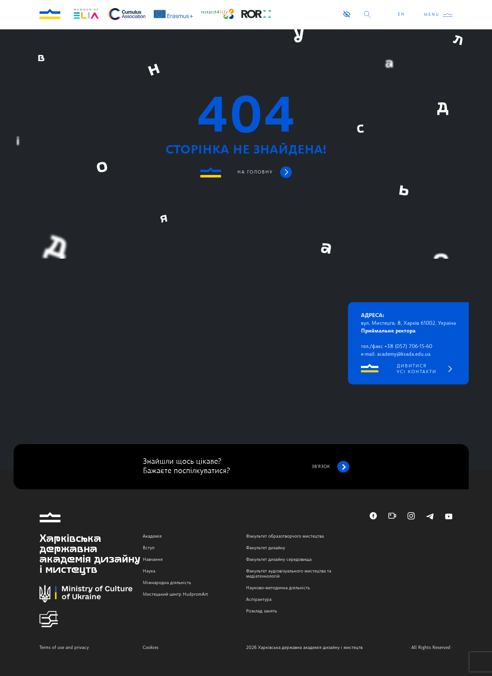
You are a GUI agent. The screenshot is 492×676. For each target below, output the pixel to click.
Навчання (153, 559)
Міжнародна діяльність (167, 583)
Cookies (151, 647)
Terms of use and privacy (64, 647)
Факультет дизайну (265, 548)
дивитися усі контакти (416, 369)
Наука (149, 571)
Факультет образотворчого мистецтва (285, 536)
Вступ (149, 548)
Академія (152, 536)
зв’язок (330, 466)
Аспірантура (259, 599)
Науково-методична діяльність (278, 588)
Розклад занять (261, 611)
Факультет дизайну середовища (279, 559)
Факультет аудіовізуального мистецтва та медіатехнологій (288, 574)
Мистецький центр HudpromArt (175, 594)
